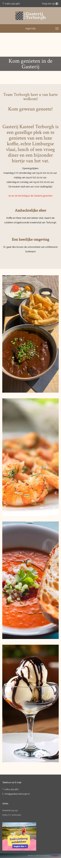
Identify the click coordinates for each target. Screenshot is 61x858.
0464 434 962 (11, 789)
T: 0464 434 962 (11, 3)
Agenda (30, 28)
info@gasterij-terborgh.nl (17, 794)
